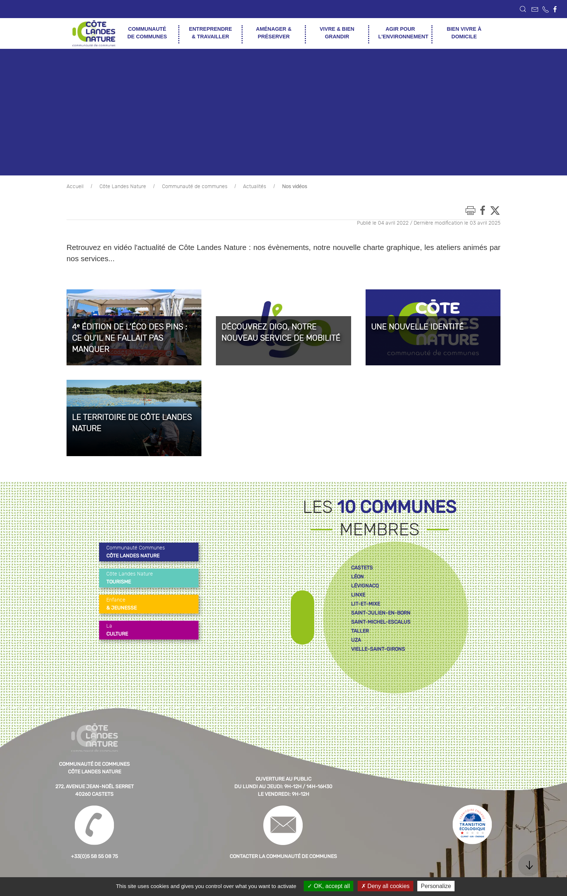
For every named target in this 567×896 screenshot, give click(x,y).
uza (356, 640)
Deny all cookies (385, 886)
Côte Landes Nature (122, 186)
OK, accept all (328, 886)
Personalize (436, 886)
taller (360, 631)
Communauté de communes (194, 186)
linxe (358, 595)
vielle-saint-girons (378, 649)
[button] (522, 9)
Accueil (75, 186)
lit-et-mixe (365, 604)
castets (362, 568)
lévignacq (365, 586)
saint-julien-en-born (380, 613)
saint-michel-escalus (380, 622)
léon (357, 577)
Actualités (254, 186)
